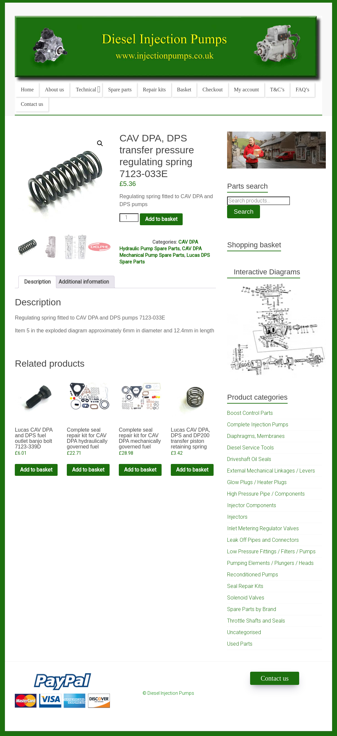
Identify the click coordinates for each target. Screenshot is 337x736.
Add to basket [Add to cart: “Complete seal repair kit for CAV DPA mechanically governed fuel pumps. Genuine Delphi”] (140, 470)
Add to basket (161, 219)
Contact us (32, 104)
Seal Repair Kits (245, 586)
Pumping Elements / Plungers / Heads (270, 563)
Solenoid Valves (245, 598)
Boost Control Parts (250, 413)
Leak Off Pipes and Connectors (263, 540)
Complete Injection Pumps (257, 424)
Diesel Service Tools (250, 448)
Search (243, 211)
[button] (100, 143)
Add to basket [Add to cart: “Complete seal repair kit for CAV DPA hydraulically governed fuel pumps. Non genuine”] (88, 470)
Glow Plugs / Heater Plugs (257, 482)
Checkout (212, 89)
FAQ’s (302, 89)
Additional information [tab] (84, 282)
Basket (184, 89)
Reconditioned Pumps (252, 574)
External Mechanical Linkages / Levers (271, 471)
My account (246, 89)
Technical (86, 89)
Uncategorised (244, 632)
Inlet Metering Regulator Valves (263, 528)
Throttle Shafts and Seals (256, 621)
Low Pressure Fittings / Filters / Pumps (271, 551)
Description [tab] (37, 282)
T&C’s (277, 89)
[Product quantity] (129, 217)
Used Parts (239, 644)
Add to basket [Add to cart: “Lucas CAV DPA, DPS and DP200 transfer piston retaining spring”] (192, 470)
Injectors (237, 517)
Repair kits (154, 89)
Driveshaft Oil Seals (249, 459)
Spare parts (120, 89)
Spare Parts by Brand (251, 609)
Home (27, 89)
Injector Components (251, 505)
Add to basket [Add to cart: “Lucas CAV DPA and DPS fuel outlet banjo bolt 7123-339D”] (36, 470)
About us (54, 89)
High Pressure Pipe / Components (266, 494)
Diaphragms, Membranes (256, 436)
